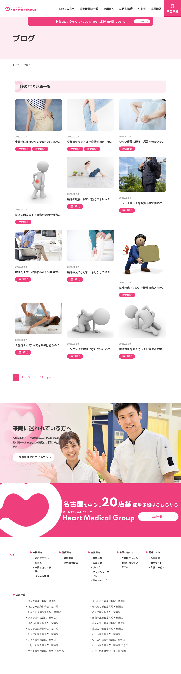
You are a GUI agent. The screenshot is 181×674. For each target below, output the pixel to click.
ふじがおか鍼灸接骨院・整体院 (108, 601)
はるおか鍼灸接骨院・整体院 (43, 623)
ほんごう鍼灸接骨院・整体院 (43, 606)
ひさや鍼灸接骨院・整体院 (42, 617)
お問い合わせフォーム (130, 564)
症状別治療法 (71, 562)
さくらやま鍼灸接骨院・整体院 (108, 623)
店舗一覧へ (163, 516)
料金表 (142, 9)
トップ (16, 65)
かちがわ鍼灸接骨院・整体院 (43, 634)
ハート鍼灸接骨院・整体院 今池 (109, 650)
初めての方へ (66, 9)
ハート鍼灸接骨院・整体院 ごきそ (110, 645)
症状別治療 (126, 9)
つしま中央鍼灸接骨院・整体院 (108, 639)
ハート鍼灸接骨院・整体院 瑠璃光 (46, 650)
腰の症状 (23, 149)
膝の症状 (40, 149)
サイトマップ (100, 580)
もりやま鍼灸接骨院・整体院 (43, 628)
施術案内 (108, 9)
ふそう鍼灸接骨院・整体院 (42, 639)
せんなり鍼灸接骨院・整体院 (107, 606)
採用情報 (156, 9)
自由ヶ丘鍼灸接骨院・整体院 (107, 617)
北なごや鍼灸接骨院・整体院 (107, 628)
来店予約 (172, 8)
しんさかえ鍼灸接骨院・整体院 (44, 612)
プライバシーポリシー (101, 573)
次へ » (50, 377)
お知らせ (97, 562)
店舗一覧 (97, 558)
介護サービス (157, 567)
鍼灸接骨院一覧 (89, 9)
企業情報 (155, 558)
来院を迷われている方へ (35, 457)
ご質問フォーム (130, 558)
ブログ (27, 65)
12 (41, 377)
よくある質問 (42, 575)
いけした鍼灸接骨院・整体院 (43, 645)
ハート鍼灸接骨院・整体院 (106, 634)
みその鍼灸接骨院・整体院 (106, 612)
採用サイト (156, 562)
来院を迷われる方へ (43, 569)
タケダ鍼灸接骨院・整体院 (42, 601)
